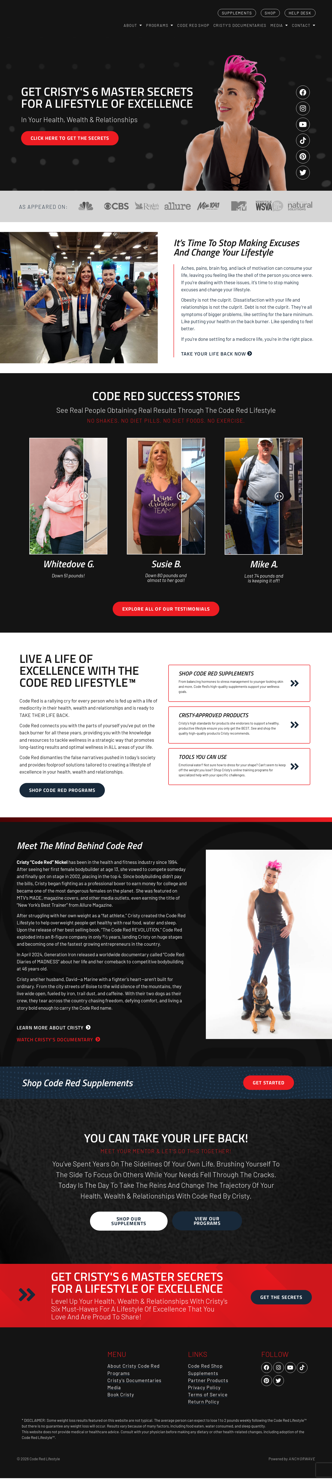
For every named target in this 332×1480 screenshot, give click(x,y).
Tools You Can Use (202, 757)
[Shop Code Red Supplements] (295, 684)
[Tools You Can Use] (295, 768)
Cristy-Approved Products (213, 716)
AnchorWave (301, 1460)
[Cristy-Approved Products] (295, 726)
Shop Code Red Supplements (216, 674)
